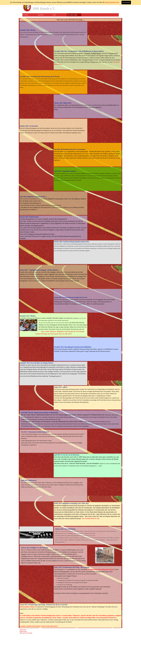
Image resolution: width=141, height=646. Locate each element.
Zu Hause (25, 15)
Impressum (23, 629)
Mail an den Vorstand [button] (26, 633)
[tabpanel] (70, 20)
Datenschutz (23, 631)
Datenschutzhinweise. (112, 2)
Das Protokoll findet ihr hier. (91, 518)
